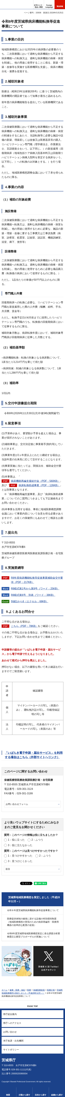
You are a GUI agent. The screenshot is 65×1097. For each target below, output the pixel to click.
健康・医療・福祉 (17, 990)
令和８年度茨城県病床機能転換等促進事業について (33, 910)
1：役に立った (16, 839)
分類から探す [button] (24, 1095)
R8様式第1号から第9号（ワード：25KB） (35, 588)
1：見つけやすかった (20, 855)
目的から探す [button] (40, 1095)
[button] (49, 4)
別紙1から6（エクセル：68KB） (29, 601)
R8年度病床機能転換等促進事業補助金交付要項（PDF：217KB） (37, 579)
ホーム (4, 990)
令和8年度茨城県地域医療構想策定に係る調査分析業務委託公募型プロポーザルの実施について (33, 935)
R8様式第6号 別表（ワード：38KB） (33, 595)
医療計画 (51, 990)
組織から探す (57, 1095)
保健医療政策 (39, 990)
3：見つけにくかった (20, 861)
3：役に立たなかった (20, 845)
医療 (29, 990)
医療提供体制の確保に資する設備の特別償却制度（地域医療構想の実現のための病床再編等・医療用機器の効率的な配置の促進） (33, 921)
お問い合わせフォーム (17, 804)
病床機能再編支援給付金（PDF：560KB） (35, 481)
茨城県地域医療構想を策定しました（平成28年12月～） (34, 899)
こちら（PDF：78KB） (24, 626)
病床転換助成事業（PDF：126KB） (39, 485)
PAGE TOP (32, 1006)
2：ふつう (37, 839)
